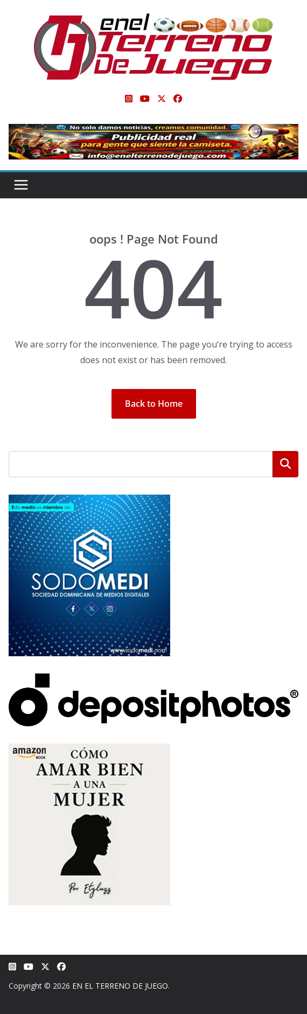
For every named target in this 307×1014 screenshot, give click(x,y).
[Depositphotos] (153, 680)
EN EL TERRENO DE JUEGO (120, 986)
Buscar (285, 464)
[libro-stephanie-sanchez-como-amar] (89, 750)
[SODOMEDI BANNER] (89, 501)
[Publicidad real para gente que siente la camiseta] (153, 131)
